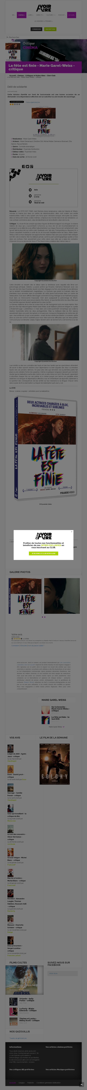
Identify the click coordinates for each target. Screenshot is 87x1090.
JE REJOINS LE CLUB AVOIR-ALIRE (43, 553)
